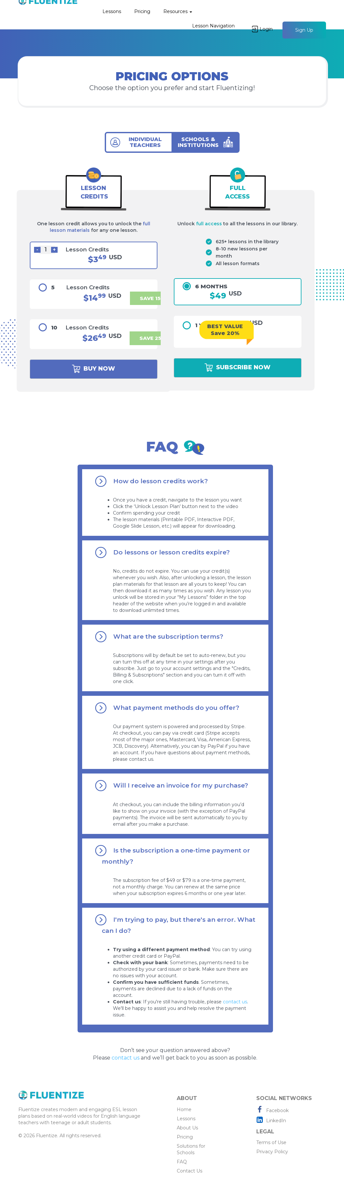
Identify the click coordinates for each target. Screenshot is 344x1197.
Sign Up (304, 30)
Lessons (111, 11)
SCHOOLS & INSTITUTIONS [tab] (198, 142)
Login (262, 29)
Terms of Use (271, 1142)
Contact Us (189, 1171)
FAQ (182, 1162)
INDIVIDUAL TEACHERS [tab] (145, 142)
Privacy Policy (272, 1152)
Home (184, 1109)
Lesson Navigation (213, 26)
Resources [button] (177, 11)
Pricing (142, 11)
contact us (235, 1002)
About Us (187, 1128)
